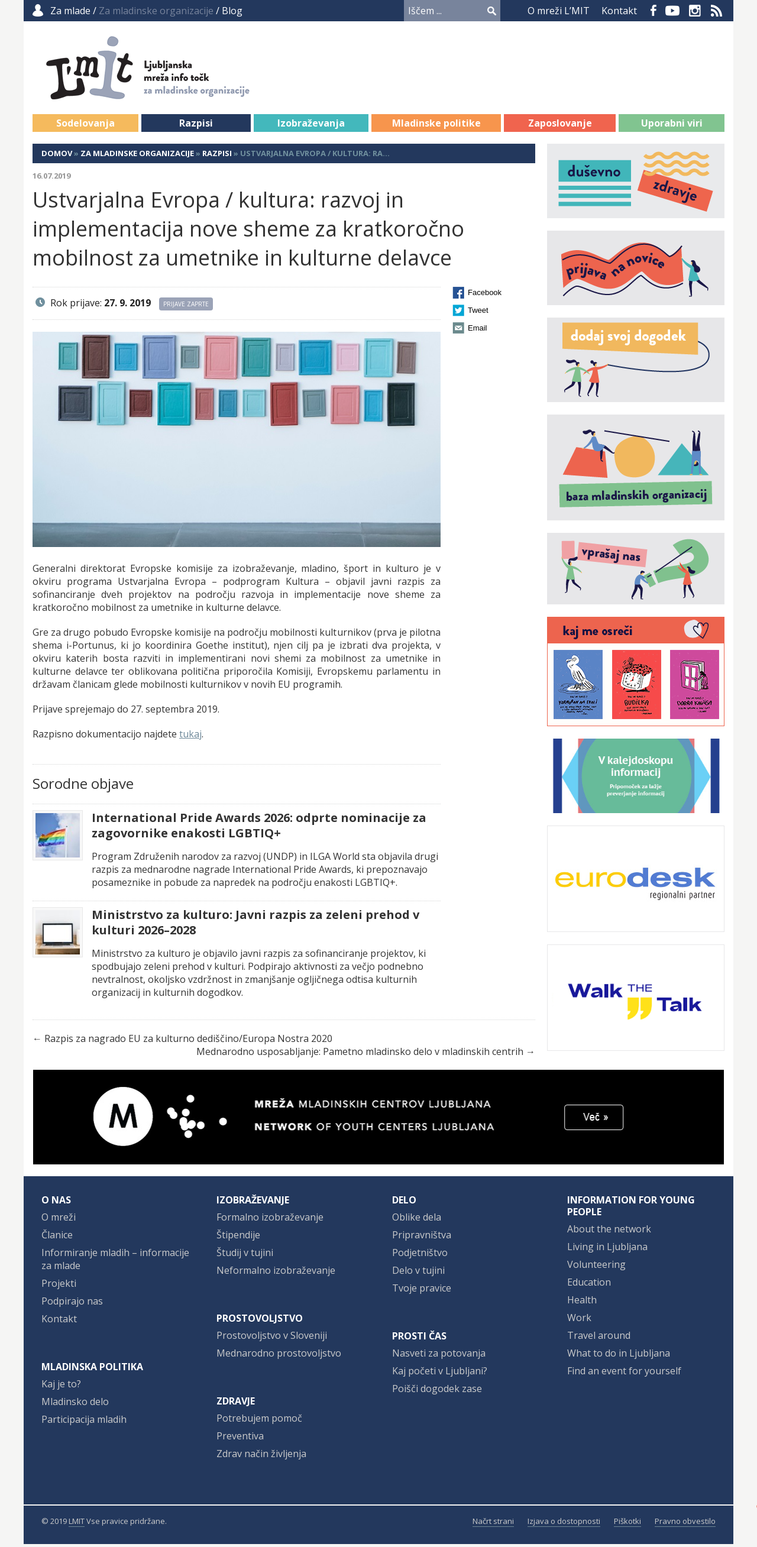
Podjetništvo (420, 1255)
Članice (57, 1237)
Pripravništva (421, 1237)
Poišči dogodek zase (437, 1391)
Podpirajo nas (72, 1303)
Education (589, 1285)
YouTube (672, 10)
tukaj (190, 736)
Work (579, 1320)
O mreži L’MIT (559, 10)
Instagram (695, 10)
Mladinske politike (436, 125)
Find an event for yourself (624, 1373)
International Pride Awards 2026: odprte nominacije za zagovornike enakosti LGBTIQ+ (259, 828)
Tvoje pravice (421, 1290)
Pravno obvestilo (685, 1524)
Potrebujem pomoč (259, 1421)
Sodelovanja (85, 125)
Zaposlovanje (560, 125)
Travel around (598, 1338)
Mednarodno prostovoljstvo (278, 1355)
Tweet (478, 313)
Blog (232, 10)
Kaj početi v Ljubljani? (439, 1373)
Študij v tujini (244, 1255)
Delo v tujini (418, 1273)
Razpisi (196, 125)
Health (582, 1302)
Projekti (58, 1286)
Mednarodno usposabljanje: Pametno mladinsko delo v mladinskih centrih (359, 1054)
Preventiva (240, 1438)
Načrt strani (493, 1524)
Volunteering (596, 1267)
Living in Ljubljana (607, 1249)
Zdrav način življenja (261, 1456)
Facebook (653, 10)
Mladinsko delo (75, 1404)
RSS (716, 10)
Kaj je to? (61, 1386)
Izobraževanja (311, 125)
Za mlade (70, 10)
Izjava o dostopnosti (564, 1524)
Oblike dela (416, 1219)
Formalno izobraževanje (269, 1219)
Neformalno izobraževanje (275, 1273)
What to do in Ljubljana (618, 1355)
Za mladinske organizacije (137, 156)
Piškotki (627, 1524)
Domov (56, 156)
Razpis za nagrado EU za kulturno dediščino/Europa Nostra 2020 (188, 1041)
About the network (609, 1231)
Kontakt (619, 10)
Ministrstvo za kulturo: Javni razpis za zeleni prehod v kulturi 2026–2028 (255, 925)
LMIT (77, 1524)
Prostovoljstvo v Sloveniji (271, 1338)
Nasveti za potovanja (439, 1355)
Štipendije (238, 1237)
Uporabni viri (672, 125)
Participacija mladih (84, 1422)
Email (477, 330)
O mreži (58, 1219)
